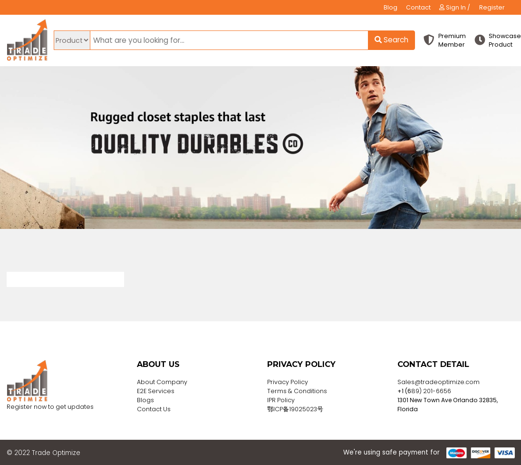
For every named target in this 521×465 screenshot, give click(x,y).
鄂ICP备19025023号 (295, 409)
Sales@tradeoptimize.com (438, 382)
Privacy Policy (287, 382)
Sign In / (454, 7)
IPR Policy (281, 400)
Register (492, 7)
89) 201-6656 (431, 391)
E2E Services (155, 391)
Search (391, 40)
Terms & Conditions (297, 391)
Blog (390, 7)
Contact (418, 7)
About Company (162, 382)
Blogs (145, 400)
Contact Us (154, 409)
